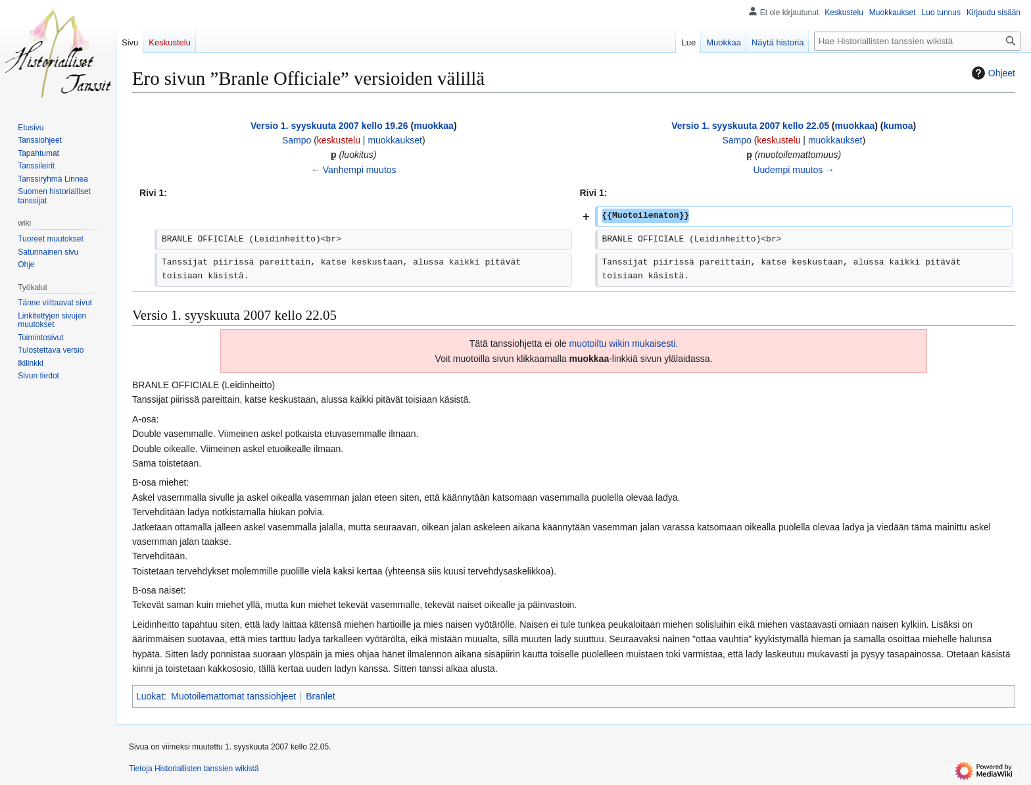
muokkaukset (394, 140)
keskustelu (338, 140)
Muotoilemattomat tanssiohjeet (233, 696)
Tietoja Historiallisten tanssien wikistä (194, 768)
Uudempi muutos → (793, 170)
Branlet (320, 696)
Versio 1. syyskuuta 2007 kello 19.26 (329, 125)
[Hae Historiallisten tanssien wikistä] (917, 41)
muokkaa (434, 125)
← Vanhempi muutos (353, 170)
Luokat (150, 696)
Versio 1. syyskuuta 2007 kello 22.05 (750, 125)
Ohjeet (992, 73)
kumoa (898, 125)
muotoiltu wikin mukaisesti (622, 343)
